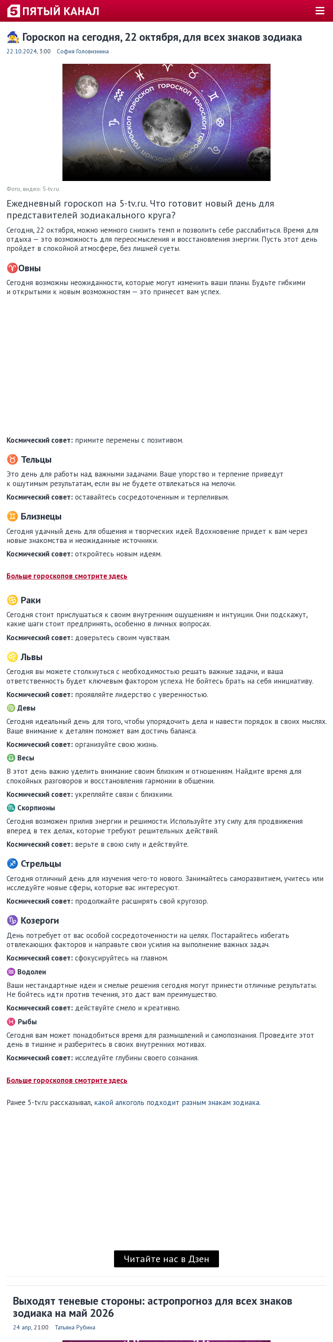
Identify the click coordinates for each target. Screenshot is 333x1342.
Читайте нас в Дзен (166, 1259)
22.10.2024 (22, 51)
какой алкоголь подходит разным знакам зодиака (176, 1102)
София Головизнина (83, 51)
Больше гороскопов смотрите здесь (67, 576)
